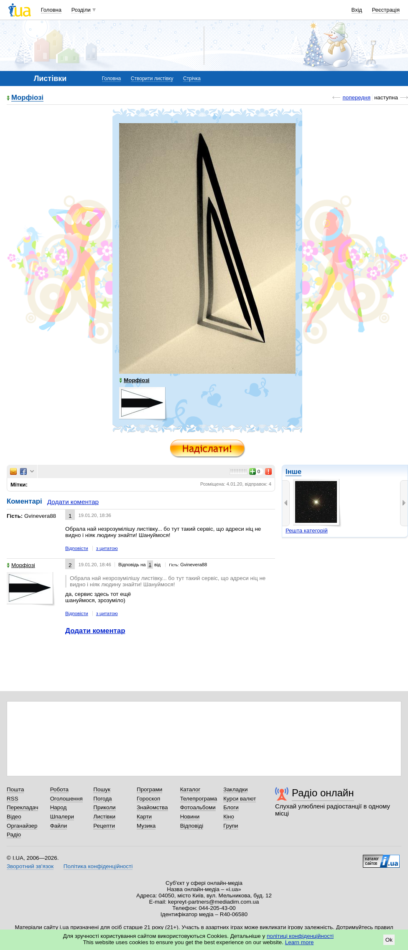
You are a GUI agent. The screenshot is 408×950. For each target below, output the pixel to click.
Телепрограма (198, 798)
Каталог (190, 789)
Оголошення (66, 798)
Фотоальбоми (198, 807)
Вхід (357, 10)
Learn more (299, 942)
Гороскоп (148, 798)
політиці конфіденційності (300, 936)
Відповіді (192, 826)
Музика (146, 826)
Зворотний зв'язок (30, 866)
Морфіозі (27, 97)
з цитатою (107, 548)
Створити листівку (152, 78)
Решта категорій (307, 530)
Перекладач (22, 807)
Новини (190, 816)
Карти (144, 816)
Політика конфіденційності (98, 866)
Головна (51, 10)
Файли (58, 826)
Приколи (104, 807)
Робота (59, 789)
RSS (12, 798)
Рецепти (104, 826)
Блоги (231, 807)
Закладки (235, 789)
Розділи (81, 10)
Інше (293, 472)
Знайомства (152, 807)
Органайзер (22, 826)
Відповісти (76, 548)
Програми (149, 789)
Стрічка (192, 78)
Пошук (101, 789)
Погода (102, 798)
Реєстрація (386, 10)
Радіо (14, 834)
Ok (389, 940)
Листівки (104, 816)
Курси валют (239, 798)
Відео (14, 816)
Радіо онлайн (323, 792)
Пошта (15, 789)
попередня (356, 97)
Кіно (228, 816)
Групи (230, 826)
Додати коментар (73, 501)
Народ (58, 807)
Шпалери (62, 816)
